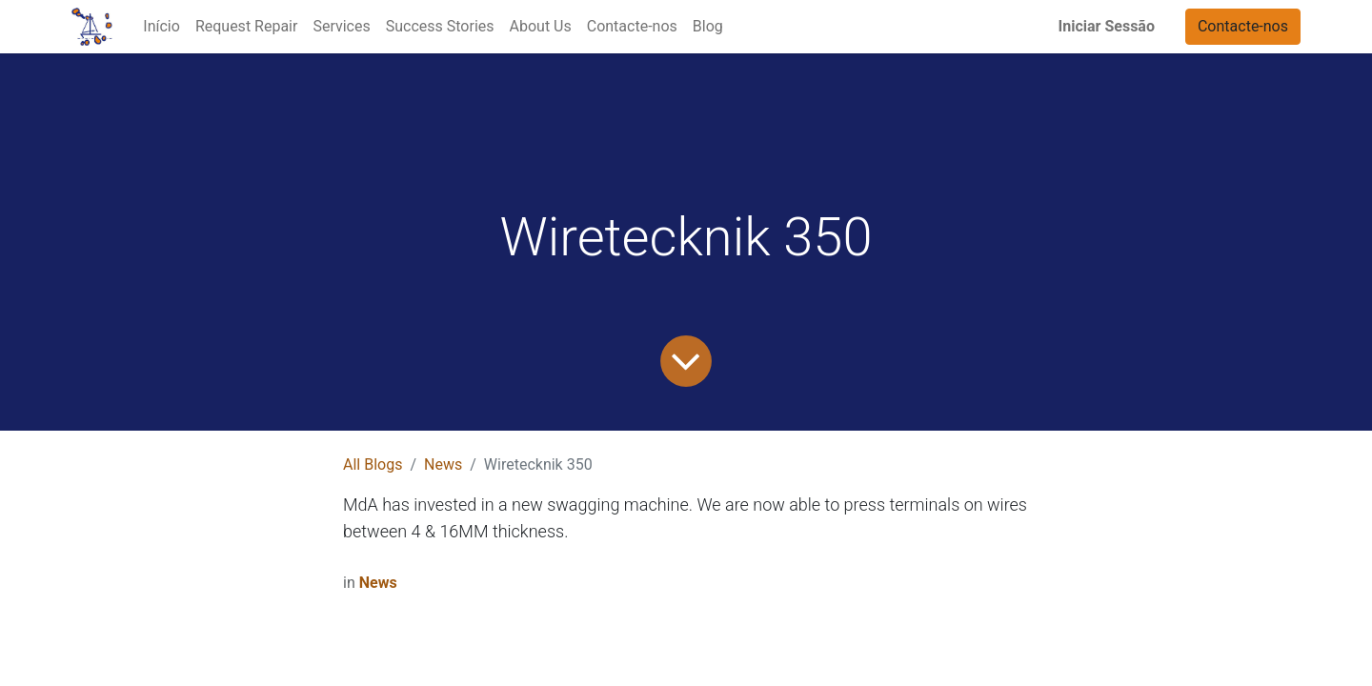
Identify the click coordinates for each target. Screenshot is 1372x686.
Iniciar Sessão (1107, 26)
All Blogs (372, 464)
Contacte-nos (1243, 26)
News (443, 464)
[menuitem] (161, 27)
